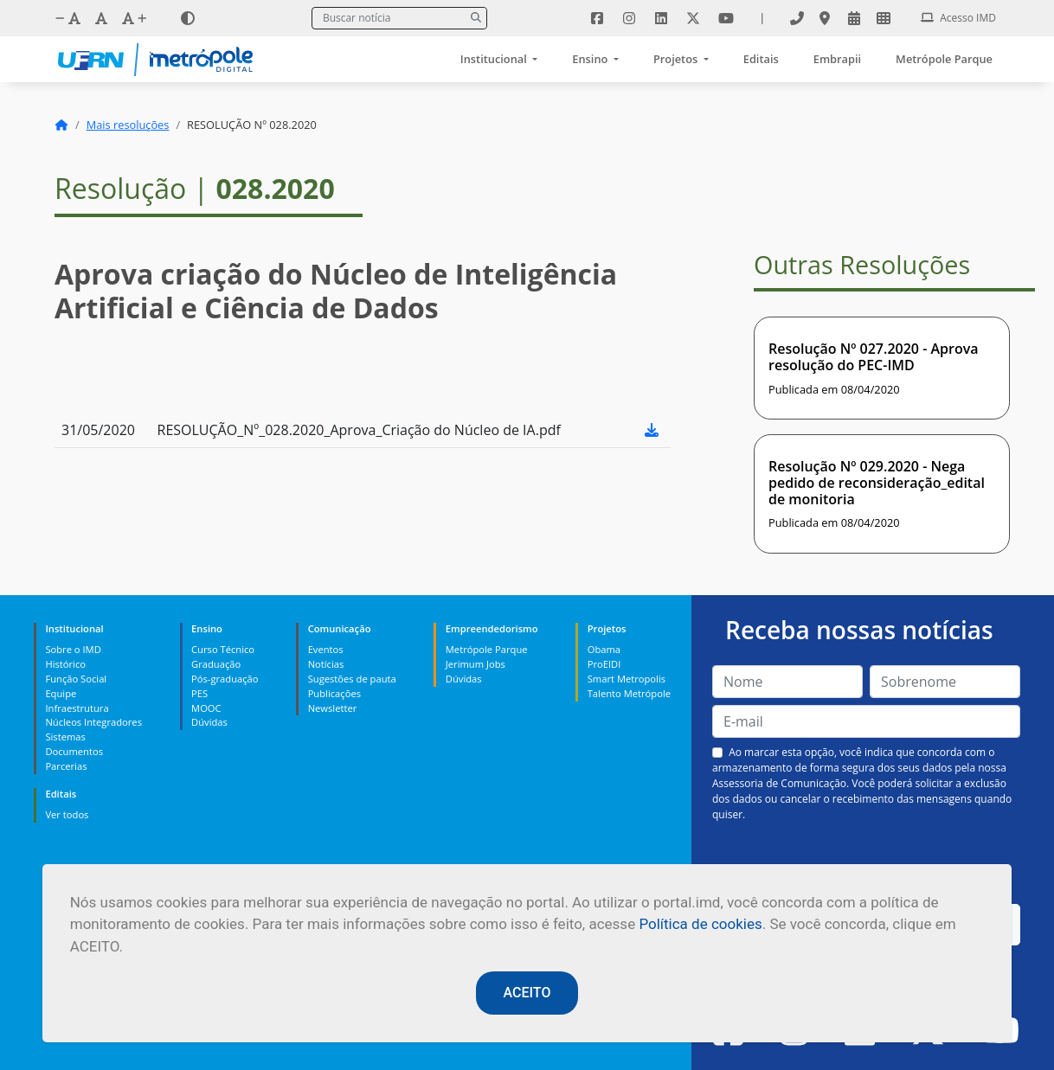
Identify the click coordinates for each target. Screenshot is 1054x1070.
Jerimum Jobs (475, 663)
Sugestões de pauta (352, 678)
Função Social (75, 678)
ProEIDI (604, 663)
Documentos (74, 751)
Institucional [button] (495, 59)
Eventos (326, 649)
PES (199, 693)
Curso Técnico (222, 649)
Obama (604, 649)
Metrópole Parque (944, 59)
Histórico (65, 663)
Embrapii (837, 59)
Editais (761, 59)
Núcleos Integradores (93, 721)
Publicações (334, 693)
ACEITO (527, 992)
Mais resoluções (128, 124)
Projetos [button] (677, 59)
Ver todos (66, 814)
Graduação (216, 663)
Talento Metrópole (629, 693)
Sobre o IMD (72, 649)
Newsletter (332, 708)
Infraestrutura (76, 708)
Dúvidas (209, 721)
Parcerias (66, 765)
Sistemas (65, 736)
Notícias (326, 663)
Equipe (60, 693)
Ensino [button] (591, 59)
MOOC (206, 708)
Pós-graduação (224, 678)
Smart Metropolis (626, 678)
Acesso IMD (958, 17)
